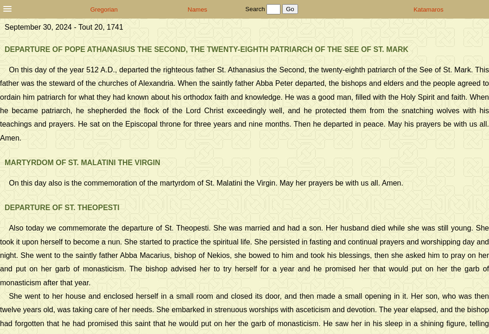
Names (197, 9)
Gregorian (104, 9)
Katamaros (428, 9)
